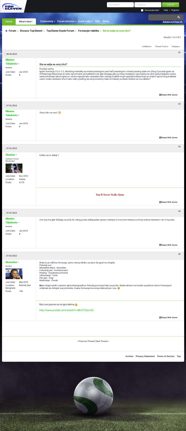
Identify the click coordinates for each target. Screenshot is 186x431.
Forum (8, 21)
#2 (179, 104)
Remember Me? (152, 10)
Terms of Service (166, 356)
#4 (179, 211)
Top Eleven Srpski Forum (60, 30)
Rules (106, 21)
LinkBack (146, 46)
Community (46, 21)
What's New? (26, 21)
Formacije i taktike (88, 30)
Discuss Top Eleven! (31, 30)
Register (175, 10)
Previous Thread (86, 341)
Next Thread (101, 341)
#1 (179, 52)
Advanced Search (172, 22)
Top (179, 356)
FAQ (97, 21)
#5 (179, 254)
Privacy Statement (145, 356)
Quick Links (84, 21)
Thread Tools (161, 46)
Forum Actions (65, 21)
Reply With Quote (168, 94)
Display (175, 46)
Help (166, 10)
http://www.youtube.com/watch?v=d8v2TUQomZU (66, 310)
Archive (129, 356)
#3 (179, 146)
